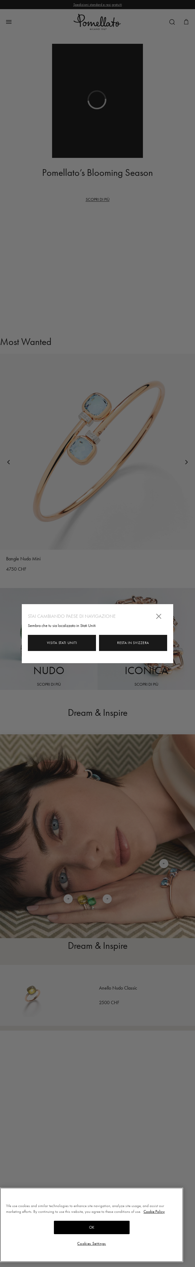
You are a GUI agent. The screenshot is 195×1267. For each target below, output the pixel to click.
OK (91, 1227)
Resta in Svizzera (133, 643)
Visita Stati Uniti (62, 643)
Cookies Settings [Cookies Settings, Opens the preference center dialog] (91, 1243)
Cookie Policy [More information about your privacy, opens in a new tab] (154, 1211)
